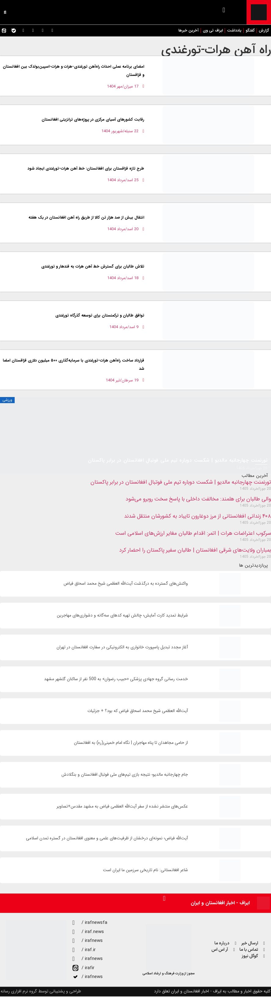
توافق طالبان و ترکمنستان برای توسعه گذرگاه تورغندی (99, 316)
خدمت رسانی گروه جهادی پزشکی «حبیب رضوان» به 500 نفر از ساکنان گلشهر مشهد (116, 680)
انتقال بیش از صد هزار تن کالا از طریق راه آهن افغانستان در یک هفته (85, 218)
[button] (224, 10)
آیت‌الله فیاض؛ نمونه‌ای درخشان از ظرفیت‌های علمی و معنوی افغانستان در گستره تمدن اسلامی (107, 839)
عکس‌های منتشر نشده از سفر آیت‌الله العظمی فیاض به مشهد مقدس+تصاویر (122, 807)
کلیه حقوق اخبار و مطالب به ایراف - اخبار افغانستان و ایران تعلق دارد (212, 991)
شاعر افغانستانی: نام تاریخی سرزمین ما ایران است (145, 871)
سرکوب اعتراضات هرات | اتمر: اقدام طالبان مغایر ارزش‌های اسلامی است (193, 534)
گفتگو (250, 31)
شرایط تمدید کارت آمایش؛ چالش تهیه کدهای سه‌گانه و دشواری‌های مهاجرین (122, 616)
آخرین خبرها (186, 31)
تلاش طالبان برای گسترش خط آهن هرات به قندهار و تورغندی (92, 267)
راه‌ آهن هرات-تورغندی (216, 50)
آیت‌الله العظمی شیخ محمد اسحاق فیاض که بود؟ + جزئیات (137, 711)
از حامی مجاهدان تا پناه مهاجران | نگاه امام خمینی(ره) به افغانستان (131, 743)
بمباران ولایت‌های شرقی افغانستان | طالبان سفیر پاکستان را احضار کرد (195, 550)
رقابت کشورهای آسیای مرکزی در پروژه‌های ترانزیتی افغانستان (93, 120)
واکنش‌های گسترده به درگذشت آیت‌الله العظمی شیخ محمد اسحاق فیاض (126, 584)
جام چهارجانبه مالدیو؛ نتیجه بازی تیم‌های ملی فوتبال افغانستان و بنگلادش (124, 775)
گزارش (264, 31)
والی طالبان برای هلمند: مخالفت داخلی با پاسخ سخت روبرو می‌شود (198, 500)
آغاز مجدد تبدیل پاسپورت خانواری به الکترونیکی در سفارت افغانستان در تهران (122, 648)
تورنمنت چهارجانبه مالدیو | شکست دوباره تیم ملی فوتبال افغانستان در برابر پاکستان (180, 482)
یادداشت (233, 31)
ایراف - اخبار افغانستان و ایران (220, 903)
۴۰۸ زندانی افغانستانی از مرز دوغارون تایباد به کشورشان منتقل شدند (197, 516)
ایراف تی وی (211, 31)
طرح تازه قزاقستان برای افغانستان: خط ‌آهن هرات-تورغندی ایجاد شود (85, 169)
